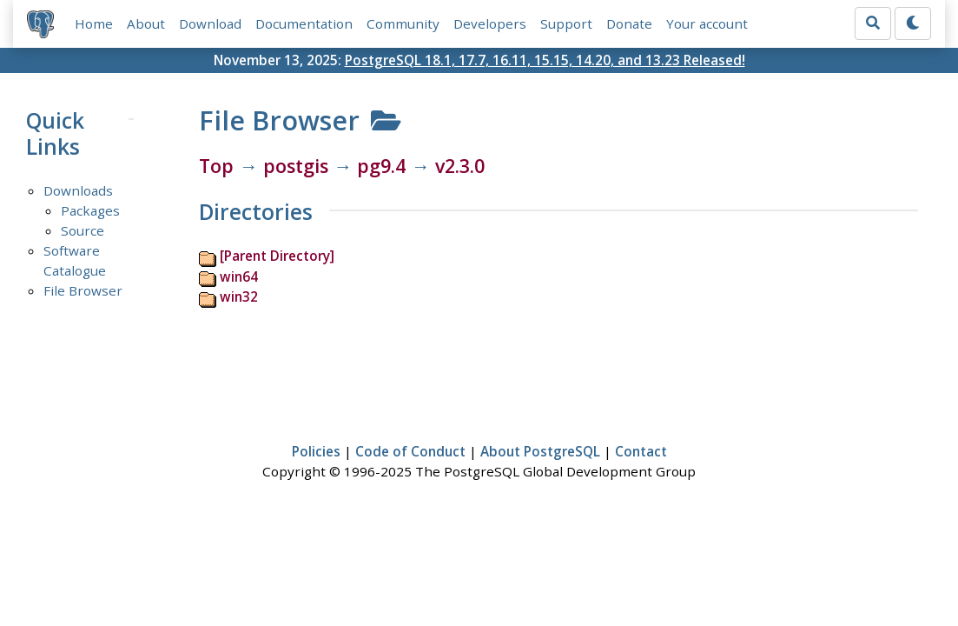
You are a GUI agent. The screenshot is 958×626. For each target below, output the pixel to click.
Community (403, 23)
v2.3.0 (460, 165)
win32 (239, 296)
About (146, 23)
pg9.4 (381, 165)
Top (216, 165)
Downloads (78, 190)
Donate (629, 23)
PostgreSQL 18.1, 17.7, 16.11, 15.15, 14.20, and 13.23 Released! (545, 60)
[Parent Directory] (277, 255)
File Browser (82, 290)
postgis (295, 165)
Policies (316, 451)
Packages (90, 210)
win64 (239, 276)
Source (82, 230)
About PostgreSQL (540, 451)
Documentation (304, 23)
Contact (641, 451)
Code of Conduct (410, 451)
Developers (489, 23)
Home (94, 23)
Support (566, 23)
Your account (707, 23)
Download (210, 23)
